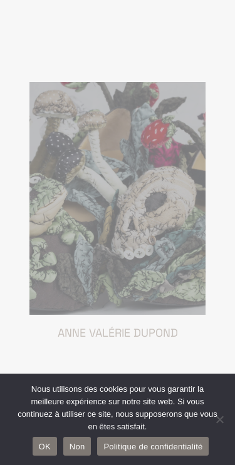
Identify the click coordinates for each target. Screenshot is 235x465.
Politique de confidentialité (152, 446)
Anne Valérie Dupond (118, 332)
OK (45, 446)
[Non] (219, 419)
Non (77, 446)
